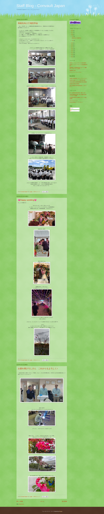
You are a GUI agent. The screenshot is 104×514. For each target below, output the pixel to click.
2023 (72, 30)
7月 (73, 36)
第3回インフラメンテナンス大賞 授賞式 (78, 62)
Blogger (60, 511)
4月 (73, 40)
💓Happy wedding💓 (27, 200)
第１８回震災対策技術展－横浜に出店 (77, 92)
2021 (72, 32)
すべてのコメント (74, 110)
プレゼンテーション (74, 100)
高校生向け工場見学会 (28, 23)
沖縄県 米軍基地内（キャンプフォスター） (78, 78)
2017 (72, 46)
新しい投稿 (20, 501)
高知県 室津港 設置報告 (74, 83)
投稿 (71, 108)
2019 (72, 43)
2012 (72, 56)
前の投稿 (64, 501)
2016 (72, 48)
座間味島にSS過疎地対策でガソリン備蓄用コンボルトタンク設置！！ (78, 68)
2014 (72, 52)
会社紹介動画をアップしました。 (77, 102)
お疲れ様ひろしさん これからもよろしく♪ (38, 368)
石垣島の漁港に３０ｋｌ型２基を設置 (77, 80)
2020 (72, 34)
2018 (72, 45)
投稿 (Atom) (21, 504)
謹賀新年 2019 (73, 70)
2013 (72, 54)
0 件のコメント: (36, 191)
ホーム (42, 501)
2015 (72, 50)
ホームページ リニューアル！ (76, 72)
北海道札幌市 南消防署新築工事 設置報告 (78, 81)
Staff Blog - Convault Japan (41, 5)
